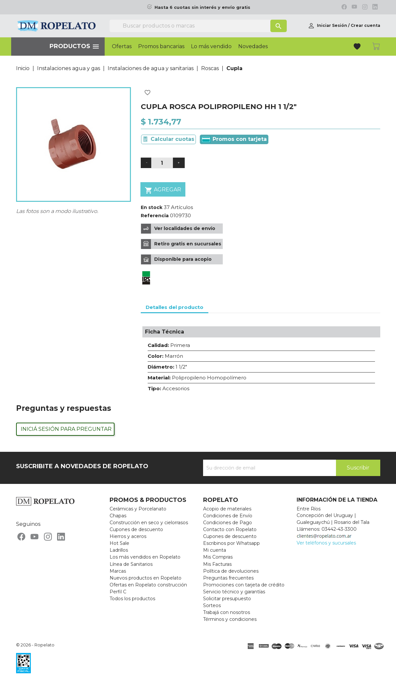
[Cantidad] (162, 163)
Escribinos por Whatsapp (231, 543)
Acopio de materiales (227, 509)
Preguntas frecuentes (228, 578)
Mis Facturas (217, 564)
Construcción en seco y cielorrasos (149, 523)
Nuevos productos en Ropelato (145, 578)
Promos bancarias (161, 46)
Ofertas (122, 46)
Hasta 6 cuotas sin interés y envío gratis (202, 7)
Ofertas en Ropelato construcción (148, 585)
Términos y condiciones (230, 619)
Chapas (118, 516)
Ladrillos (119, 550)
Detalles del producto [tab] (174, 307)
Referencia (155, 215)
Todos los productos (132, 599)
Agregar (163, 190)
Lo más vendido (211, 46)
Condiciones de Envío (227, 516)
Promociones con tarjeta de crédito (243, 585)
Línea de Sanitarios (131, 564)
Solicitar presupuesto (227, 599)
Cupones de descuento (136, 529)
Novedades (253, 46)
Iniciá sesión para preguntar (66, 429)
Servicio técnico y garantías (234, 592)
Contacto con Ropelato (230, 529)
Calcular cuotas (172, 139)
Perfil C (118, 592)
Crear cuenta (365, 25)
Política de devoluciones (231, 571)
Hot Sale (119, 543)
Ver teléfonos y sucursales (326, 543)
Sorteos (212, 605)
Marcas (118, 571)
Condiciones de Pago (227, 523)
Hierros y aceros (128, 536)
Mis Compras (218, 557)
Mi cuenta (214, 550)
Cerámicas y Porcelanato (138, 509)
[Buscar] (198, 26)
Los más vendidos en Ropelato (145, 557)
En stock (151, 207)
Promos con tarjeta (234, 139)
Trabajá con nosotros (226, 612)
